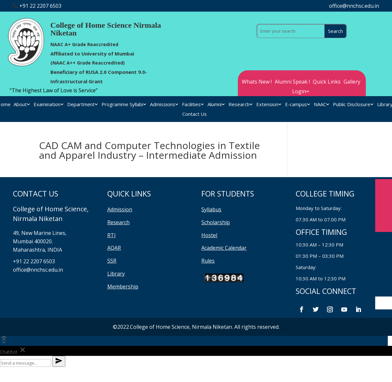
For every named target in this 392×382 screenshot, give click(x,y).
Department (81, 104)
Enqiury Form (383, 206)
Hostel (209, 235)
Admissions (162, 104)
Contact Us (194, 114)
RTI (111, 235)
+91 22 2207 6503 (40, 5)
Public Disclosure (351, 104)
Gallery (352, 82)
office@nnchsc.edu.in (354, 5)
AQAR (114, 247)
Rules (208, 260)
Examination (47, 104)
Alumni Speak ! (292, 82)
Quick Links (327, 82)
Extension (267, 104)
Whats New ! (257, 82)
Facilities (191, 104)
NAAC (320, 104)
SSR (111, 260)
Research (238, 104)
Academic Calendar (224, 247)
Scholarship (215, 222)
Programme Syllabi (122, 104)
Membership (122, 286)
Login (299, 92)
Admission (119, 209)
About (20, 104)
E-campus (296, 104)
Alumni (214, 104)
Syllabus (211, 209)
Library (116, 273)
